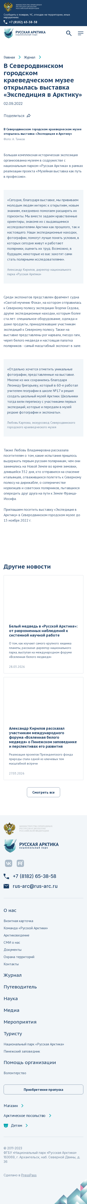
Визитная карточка (18, 920)
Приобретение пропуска (43, 1089)
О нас (10, 910)
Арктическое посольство (24, 1115)
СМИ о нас (12, 942)
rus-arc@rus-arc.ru (31, 886)
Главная (9, 57)
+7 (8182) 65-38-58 (20, 22)
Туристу (13, 1034)
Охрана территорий (19, 956)
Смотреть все (43, 792)
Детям (13, 1125)
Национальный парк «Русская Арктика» (34, 1044)
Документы (12, 949)
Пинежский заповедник (22, 1051)
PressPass (29, 1175)
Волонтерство (15, 1073)
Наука (11, 998)
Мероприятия (20, 1022)
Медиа (11, 1010)
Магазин (11, 1105)
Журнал (29, 57)
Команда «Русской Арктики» (26, 928)
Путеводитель (20, 987)
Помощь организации (30, 1062)
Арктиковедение (16, 935)
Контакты (11, 964)
